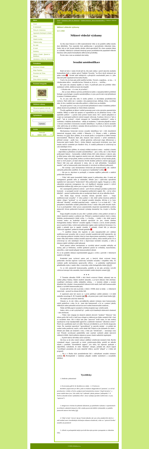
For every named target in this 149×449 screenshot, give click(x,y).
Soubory (36, 51)
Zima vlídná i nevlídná (40, 79)
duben (40, 134)
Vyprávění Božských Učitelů (42, 33)
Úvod (58, 20)
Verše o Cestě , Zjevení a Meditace (41, 55)
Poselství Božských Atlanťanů (43, 111)
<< (33, 134)
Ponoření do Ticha (39, 73)
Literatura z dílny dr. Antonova (70, 20)
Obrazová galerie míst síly (41, 108)
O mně (35, 48)
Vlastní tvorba (37, 39)
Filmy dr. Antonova (39, 30)
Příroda (35, 76)
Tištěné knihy (37, 42)
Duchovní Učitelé (38, 67)
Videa (35, 36)
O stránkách (37, 27)
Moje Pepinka (37, 70)
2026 (44, 134)
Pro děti (35, 45)
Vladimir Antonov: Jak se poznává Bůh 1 (93, 20)
